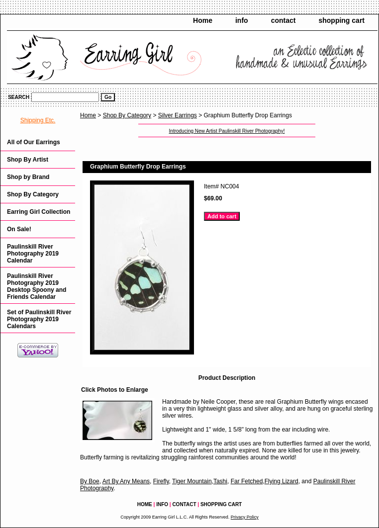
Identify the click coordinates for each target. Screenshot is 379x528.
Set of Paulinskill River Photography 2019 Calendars (39, 319)
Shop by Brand (28, 177)
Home (202, 20)
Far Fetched (247, 481)
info (241, 20)
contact (283, 20)
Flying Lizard (281, 481)
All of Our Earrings (33, 142)
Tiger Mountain (192, 481)
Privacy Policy (245, 517)
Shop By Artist (27, 159)
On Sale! (19, 229)
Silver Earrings (177, 115)
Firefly (161, 481)
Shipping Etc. (38, 120)
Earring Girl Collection (38, 211)
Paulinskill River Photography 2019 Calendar (33, 253)
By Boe (89, 481)
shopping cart (341, 20)
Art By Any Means (126, 481)
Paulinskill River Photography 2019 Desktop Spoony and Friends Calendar (36, 286)
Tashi (220, 481)
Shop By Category (127, 115)
